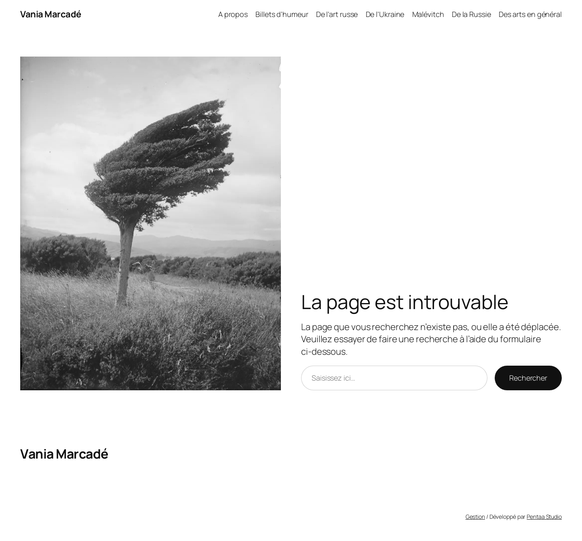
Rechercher (528, 378)
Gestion (475, 516)
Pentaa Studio (544, 516)
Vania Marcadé (50, 14)
